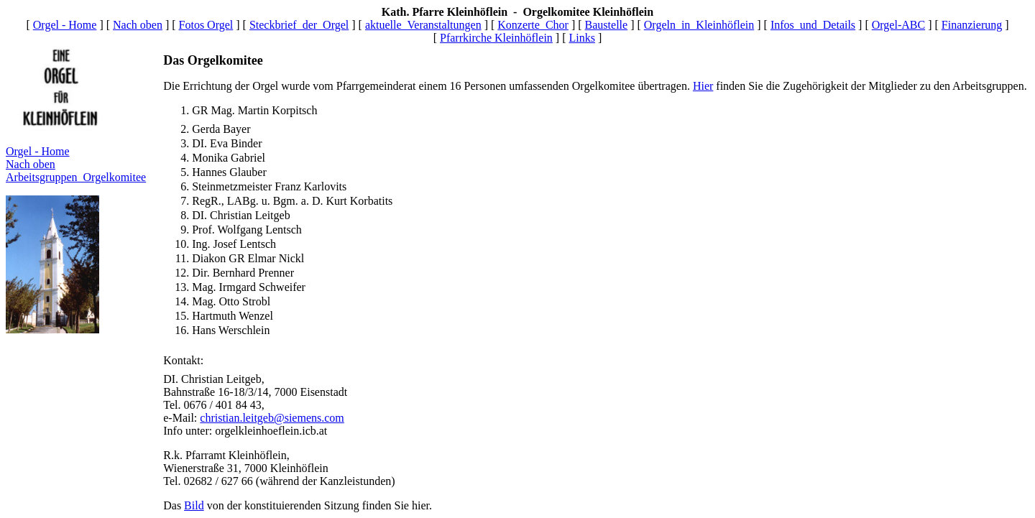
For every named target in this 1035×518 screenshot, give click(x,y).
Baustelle (606, 25)
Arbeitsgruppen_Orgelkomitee (76, 177)
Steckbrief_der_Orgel (299, 25)
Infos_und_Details (812, 25)
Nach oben (137, 25)
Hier (703, 86)
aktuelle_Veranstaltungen (423, 25)
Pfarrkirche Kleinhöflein (496, 38)
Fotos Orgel (206, 25)
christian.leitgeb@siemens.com (272, 418)
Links (582, 38)
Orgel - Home (65, 25)
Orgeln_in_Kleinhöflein (699, 25)
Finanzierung (972, 25)
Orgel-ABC (898, 25)
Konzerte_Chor (533, 25)
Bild (194, 505)
